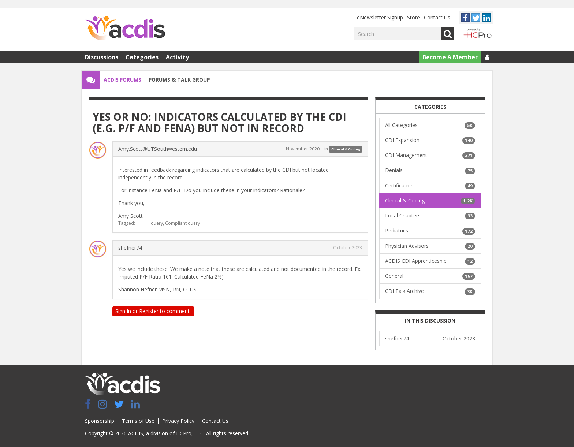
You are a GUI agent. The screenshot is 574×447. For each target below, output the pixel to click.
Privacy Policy (178, 420)
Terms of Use (138, 420)
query (157, 223)
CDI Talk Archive (430, 291)
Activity (177, 57)
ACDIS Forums (122, 79)
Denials (430, 170)
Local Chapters (430, 215)
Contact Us (437, 17)
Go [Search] (447, 33)
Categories (142, 57)
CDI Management (430, 155)
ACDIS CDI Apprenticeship (430, 261)
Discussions (101, 57)
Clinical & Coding (345, 149)
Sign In (123, 311)
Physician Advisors (430, 246)
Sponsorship (99, 420)
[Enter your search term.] (397, 33)
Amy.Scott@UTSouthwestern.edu (157, 148)
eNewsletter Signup (380, 17)
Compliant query (182, 223)
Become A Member (450, 57)
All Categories (430, 125)
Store (413, 17)
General (430, 276)
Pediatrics (430, 230)
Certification (430, 185)
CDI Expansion (430, 140)
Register (149, 311)
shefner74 (130, 247)
